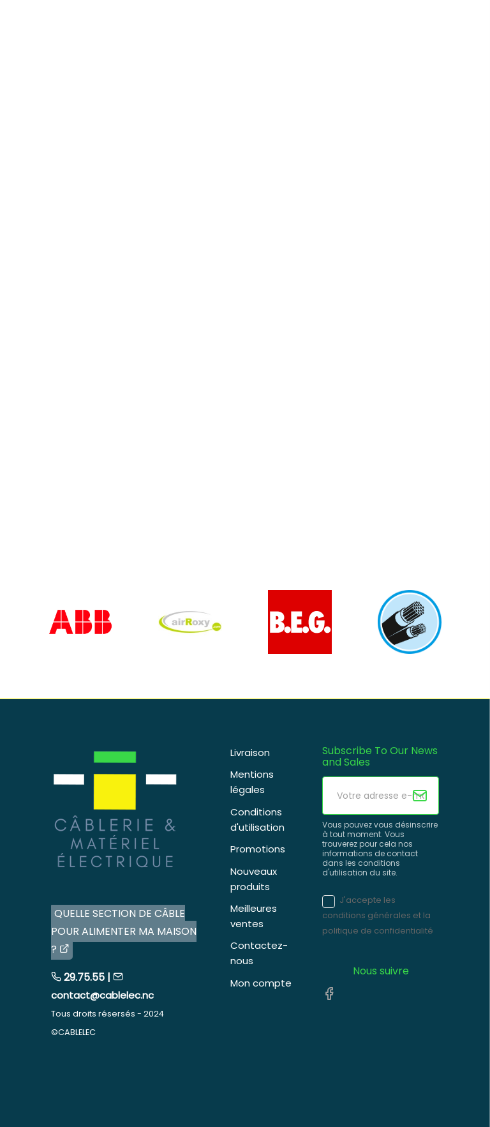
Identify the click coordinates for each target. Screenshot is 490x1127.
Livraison (250, 752)
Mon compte (261, 983)
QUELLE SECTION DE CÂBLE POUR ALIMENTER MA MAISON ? (124, 931)
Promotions (257, 849)
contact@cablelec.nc (102, 995)
